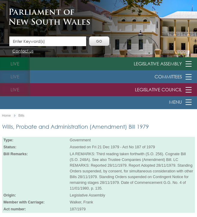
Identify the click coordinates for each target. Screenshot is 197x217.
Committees (168, 77)
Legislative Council (158, 89)
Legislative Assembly (158, 64)
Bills (21, 115)
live (15, 64)
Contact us (22, 51)
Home (6, 115)
